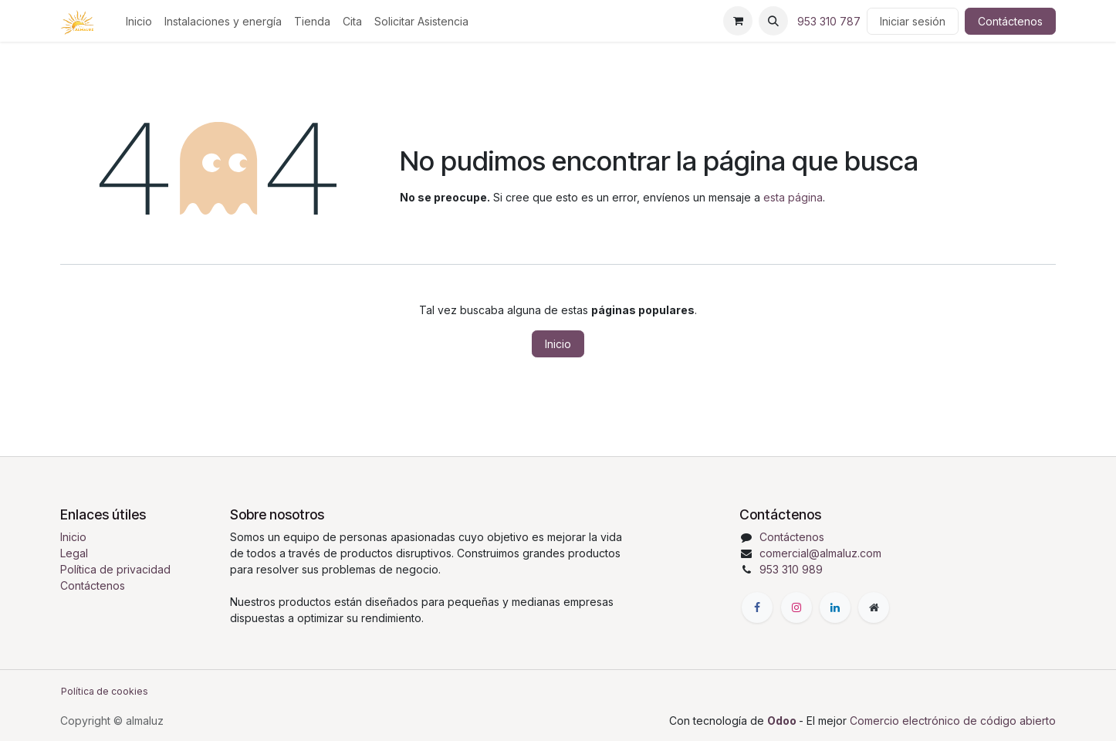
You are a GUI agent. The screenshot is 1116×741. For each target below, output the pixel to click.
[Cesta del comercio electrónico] (737, 21)
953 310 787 (829, 21)
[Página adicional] (873, 607)
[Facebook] (757, 607)
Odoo (783, 720)
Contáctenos (1010, 21)
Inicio (558, 343)
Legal (74, 553)
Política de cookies (104, 691)
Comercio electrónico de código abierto (953, 720)
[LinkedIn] (835, 607)
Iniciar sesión (912, 21)
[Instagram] (796, 607)
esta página (793, 197)
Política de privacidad (115, 569)
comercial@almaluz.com (820, 553)
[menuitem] (139, 21)
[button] (773, 21)
